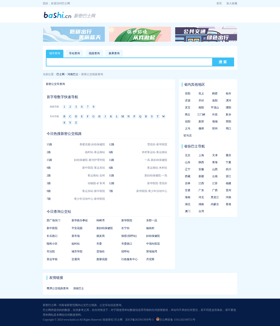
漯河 (228, 100)
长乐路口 (52, 235)
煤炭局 (100, 235)
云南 (215, 176)
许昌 (215, 114)
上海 (201, 155)
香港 (228, 204)
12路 (111, 144)
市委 (99, 243)
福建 (228, 183)
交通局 (76, 259)
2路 (49, 152)
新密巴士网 (84, 15)
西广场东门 (53, 220)
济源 (187, 100)
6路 (111, 152)
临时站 (76, 243)
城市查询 (54, 53)
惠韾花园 (101, 259)
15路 (49, 144)
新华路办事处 (80, 220)
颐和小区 (52, 243)
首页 (219, 3)
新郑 (201, 121)
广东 (201, 190)
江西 (201, 183)
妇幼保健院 (153, 235)
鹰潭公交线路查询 (57, 288)
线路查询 (94, 53)
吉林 (187, 183)
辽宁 (187, 169)
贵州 (228, 190)
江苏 (215, 183)
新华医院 (126, 220)
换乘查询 (114, 53)
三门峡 (201, 114)
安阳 (187, 93)
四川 (228, 169)
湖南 (201, 204)
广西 (215, 190)
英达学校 (52, 259)
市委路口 (126, 243)
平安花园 (77, 228)
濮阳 (228, 107)
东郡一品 (151, 220)
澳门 (187, 211)
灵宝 (187, 107)
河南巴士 (72, 74)
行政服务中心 (129, 259)
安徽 (201, 169)
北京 (187, 155)
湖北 (187, 204)
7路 (111, 191)
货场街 (100, 251)
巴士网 (60, 74)
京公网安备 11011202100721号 (175, 319)
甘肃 (187, 190)
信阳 (187, 121)
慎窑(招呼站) (129, 235)
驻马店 (188, 135)
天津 (215, 155)
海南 (187, 197)
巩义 (201, 93)
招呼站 (125, 251)
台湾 (201, 211)
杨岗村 (150, 228)
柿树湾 (100, 220)
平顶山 (215, 107)
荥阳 (228, 121)
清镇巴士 (78, 288)
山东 (187, 162)
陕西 (201, 162)
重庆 (228, 155)
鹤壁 (215, 93)
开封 (201, 100)
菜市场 (76, 235)
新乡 (228, 114)
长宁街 (125, 228)
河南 (228, 197)
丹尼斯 (150, 259)
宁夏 (228, 162)
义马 (187, 128)
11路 (111, 160)
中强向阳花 (153, 243)
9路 (49, 167)
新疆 (201, 176)
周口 (228, 128)
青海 (215, 162)
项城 (215, 121)
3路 (49, 183)
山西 (215, 169)
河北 (201, 197)
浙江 (228, 176)
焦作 (228, 93)
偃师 (201, 128)
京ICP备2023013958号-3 (139, 319)
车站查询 (74, 53)
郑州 (215, 128)
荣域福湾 (151, 251)
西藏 (187, 176)
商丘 (187, 114)
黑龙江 (215, 197)
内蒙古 (215, 204)
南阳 (201, 107)
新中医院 (52, 228)
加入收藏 (231, 3)
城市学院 (77, 251)
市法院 (51, 251)
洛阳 (215, 100)
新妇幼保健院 (104, 228)
